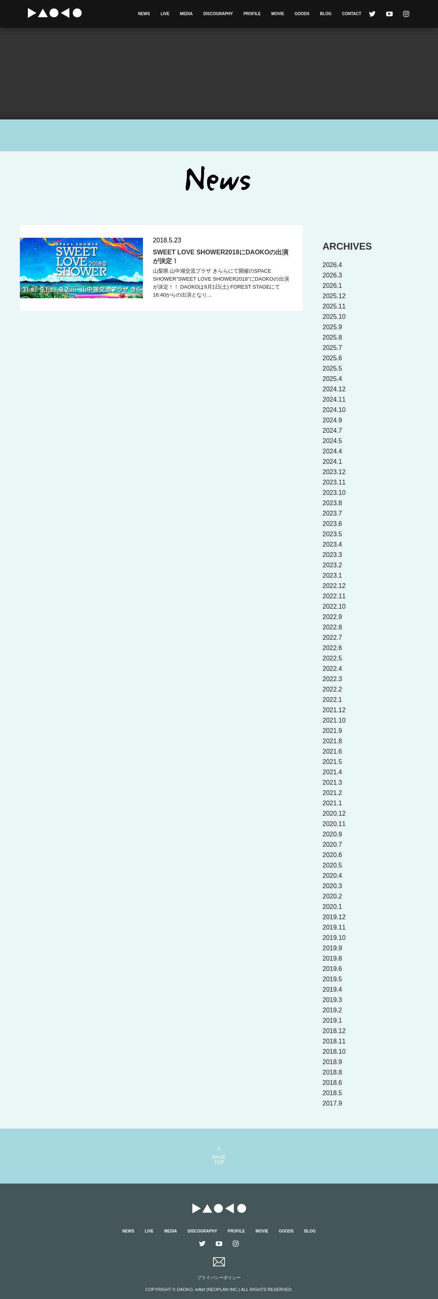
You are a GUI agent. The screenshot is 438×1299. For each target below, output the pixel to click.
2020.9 (332, 834)
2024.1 (332, 461)
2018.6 (332, 1082)
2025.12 (334, 296)
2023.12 (334, 472)
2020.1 (332, 906)
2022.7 (332, 637)
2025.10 (334, 316)
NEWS (144, 14)
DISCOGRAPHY (218, 14)
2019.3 (332, 999)
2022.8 (332, 627)
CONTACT (351, 14)
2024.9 (332, 420)
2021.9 (332, 730)
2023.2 (332, 565)
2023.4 (332, 544)
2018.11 (334, 1041)
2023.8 (332, 503)
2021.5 (332, 761)
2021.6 (332, 751)
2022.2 (332, 689)
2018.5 (332, 1093)
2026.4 (332, 265)
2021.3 (332, 782)
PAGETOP (219, 1159)
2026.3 (332, 275)
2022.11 (334, 596)
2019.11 (334, 927)
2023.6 (332, 523)
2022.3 (332, 679)
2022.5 (332, 658)
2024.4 (332, 451)
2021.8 (332, 741)
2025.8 (332, 337)
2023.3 (332, 554)
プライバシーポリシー (219, 1277)
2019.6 (332, 968)
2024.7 (332, 430)
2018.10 (334, 1051)
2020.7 (332, 844)
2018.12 (334, 1030)
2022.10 (334, 606)
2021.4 (332, 772)
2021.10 (334, 720)
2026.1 (332, 285)
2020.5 (332, 865)
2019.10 (334, 937)
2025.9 (332, 327)
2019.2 (332, 1010)
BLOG (326, 14)
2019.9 (332, 948)
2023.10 (334, 492)
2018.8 (332, 1072)
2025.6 (332, 358)
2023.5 (332, 534)
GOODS (302, 14)
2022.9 (332, 616)
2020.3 (332, 886)
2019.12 (334, 917)
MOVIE (277, 14)
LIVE (164, 14)
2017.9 (332, 1103)
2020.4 (332, 875)
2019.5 (332, 979)
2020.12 (334, 813)
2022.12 (334, 585)
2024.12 (334, 389)
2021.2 (332, 792)
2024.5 (332, 441)
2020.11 (334, 823)
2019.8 (332, 958)
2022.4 (332, 668)
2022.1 (332, 699)
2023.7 (332, 513)
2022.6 (332, 648)
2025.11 (334, 306)
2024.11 (334, 399)
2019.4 (332, 989)
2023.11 (334, 482)
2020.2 (332, 896)
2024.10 (334, 409)
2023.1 (332, 575)
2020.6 (332, 855)
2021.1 (332, 803)
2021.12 (334, 710)
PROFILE (251, 14)
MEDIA (186, 14)
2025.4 (332, 378)
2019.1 (332, 1020)
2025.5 (332, 368)
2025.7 (332, 347)
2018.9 (332, 1062)
